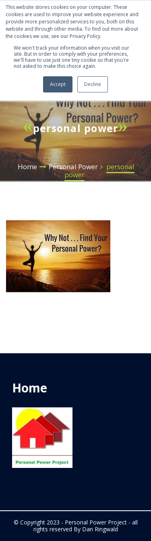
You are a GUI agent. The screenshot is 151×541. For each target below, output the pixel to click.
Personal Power (73, 166)
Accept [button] (58, 84)
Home (27, 166)
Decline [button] (92, 84)
